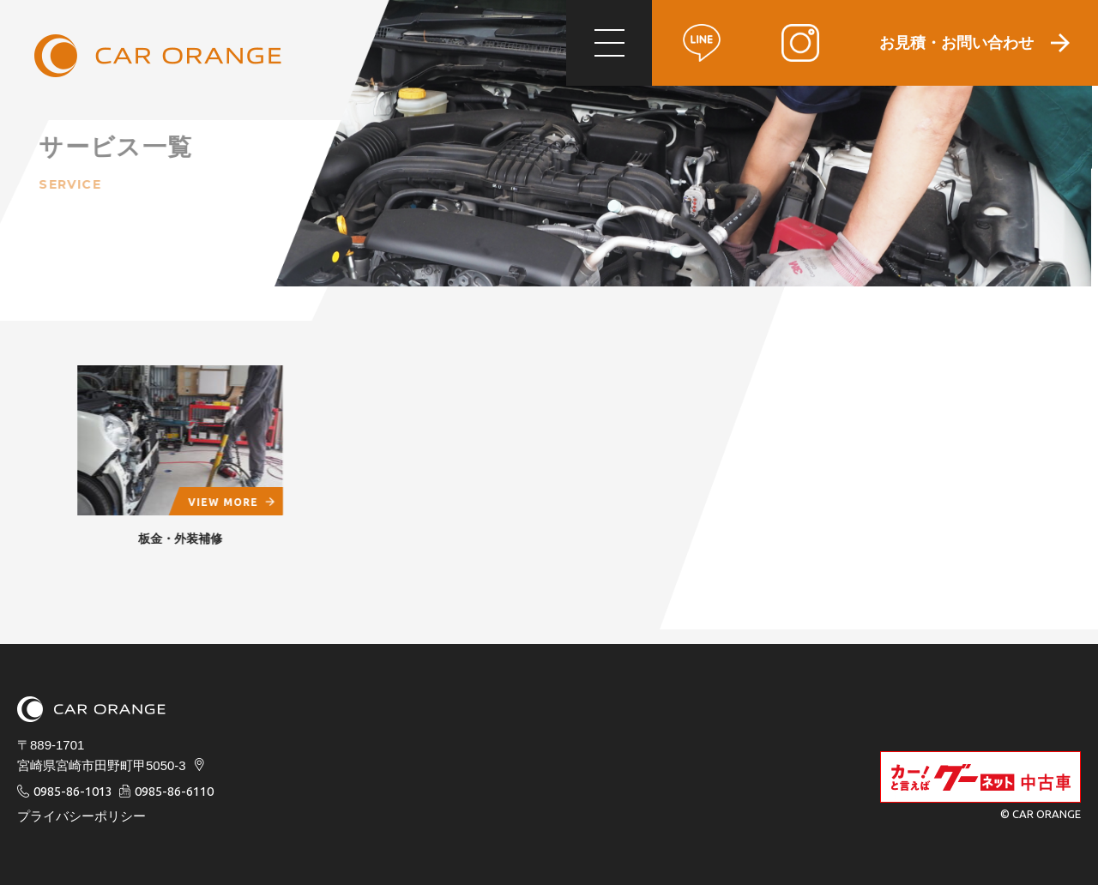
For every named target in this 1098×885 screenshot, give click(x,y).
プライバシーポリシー (81, 816)
